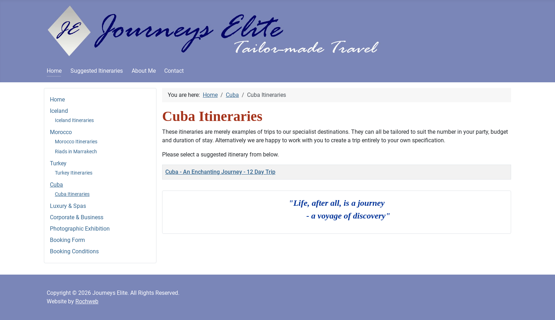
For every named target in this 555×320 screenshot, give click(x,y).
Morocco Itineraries (76, 141)
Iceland (59, 110)
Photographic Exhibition (80, 228)
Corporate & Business (76, 217)
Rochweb (86, 301)
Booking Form (67, 240)
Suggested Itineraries (96, 70)
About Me (144, 70)
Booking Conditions (74, 251)
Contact (174, 70)
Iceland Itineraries (74, 120)
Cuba (56, 184)
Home (54, 70)
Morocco (61, 132)
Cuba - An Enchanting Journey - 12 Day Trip (220, 172)
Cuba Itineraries (72, 194)
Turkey (58, 163)
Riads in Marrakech (76, 151)
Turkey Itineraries (73, 173)
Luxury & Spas (68, 206)
